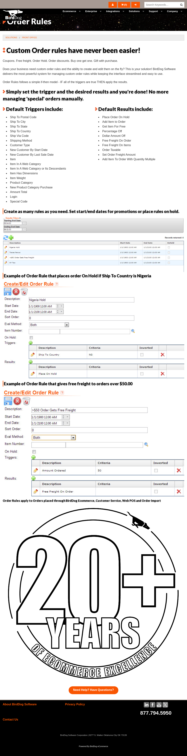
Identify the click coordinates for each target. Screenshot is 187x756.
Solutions (134, 15)
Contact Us (10, 727)
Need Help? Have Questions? (93, 698)
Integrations (113, 15)
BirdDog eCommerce (99, 754)
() (124, 4)
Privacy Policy (75, 712)
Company (172, 15)
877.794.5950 (155, 721)
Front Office (29, 46)
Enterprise (91, 15)
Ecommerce (69, 15)
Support (153, 15)
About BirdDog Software (20, 712)
